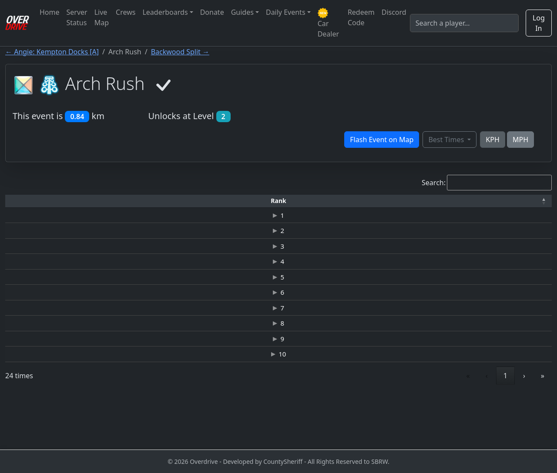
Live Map (101, 17)
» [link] (542, 428)
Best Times (447, 139)
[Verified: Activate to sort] (526, 201)
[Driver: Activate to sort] (84, 201)
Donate (212, 12)
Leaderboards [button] (165, 12)
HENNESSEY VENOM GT (242, 216)
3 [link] (505, 428)
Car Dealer (328, 23)
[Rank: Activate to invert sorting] (24, 201)
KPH (492, 139)
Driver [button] (84, 201)
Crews (125, 12)
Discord (394, 12)
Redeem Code (361, 17)
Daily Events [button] (285, 12)
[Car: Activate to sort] (242, 201)
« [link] (428, 428)
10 (25, 401)
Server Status (77, 17)
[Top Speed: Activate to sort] (350, 201)
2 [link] (486, 428)
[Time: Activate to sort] (143, 201)
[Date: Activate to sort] (465, 201)
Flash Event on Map (381, 139)
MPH (520, 139)
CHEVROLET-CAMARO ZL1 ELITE (242, 272)
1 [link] (466, 428)
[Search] (464, 23)
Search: (434, 182)
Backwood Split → (180, 52)
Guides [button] (242, 12)
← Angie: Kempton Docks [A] (52, 52)
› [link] (524, 428)
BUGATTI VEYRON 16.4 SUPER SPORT (242, 291)
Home (50, 12)
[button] (24, 201)
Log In (539, 23)
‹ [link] (447, 428)
